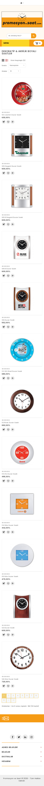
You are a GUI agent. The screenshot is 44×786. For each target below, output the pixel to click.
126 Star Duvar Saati (10, 679)
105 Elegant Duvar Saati (11, 166)
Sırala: (4, 65)
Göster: (5, 71)
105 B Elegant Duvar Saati (12, 217)
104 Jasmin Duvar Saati (11, 115)
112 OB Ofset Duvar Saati (12, 371)
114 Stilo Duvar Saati (10, 525)
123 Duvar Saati (8, 628)
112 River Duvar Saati (10, 422)
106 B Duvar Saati (9, 269)
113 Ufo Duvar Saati (9, 474)
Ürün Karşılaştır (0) (18, 60)
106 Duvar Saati (8, 320)
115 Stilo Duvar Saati (10, 576)
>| (13, 700)
